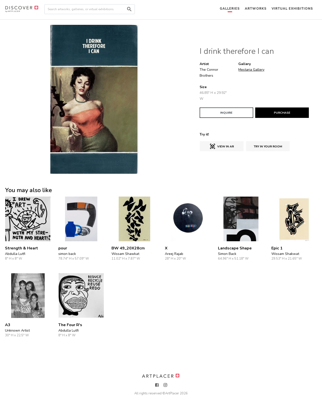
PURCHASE (282, 113)
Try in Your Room (268, 146)
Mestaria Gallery (251, 69)
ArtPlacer (172, 393)
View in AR (222, 146)
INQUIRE (226, 113)
